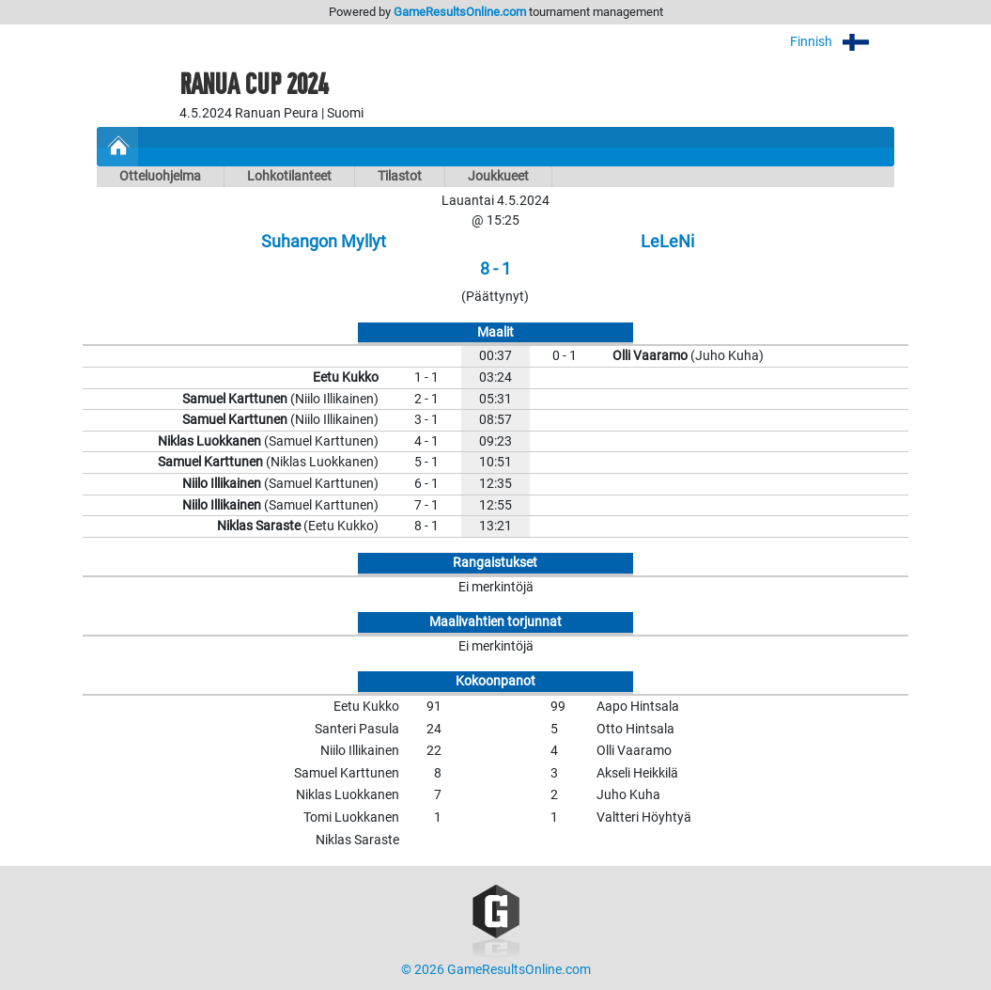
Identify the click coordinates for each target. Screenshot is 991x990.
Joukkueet (498, 176)
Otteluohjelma (160, 176)
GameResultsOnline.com (460, 12)
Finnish (842, 42)
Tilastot (400, 176)
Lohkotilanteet (289, 176)
